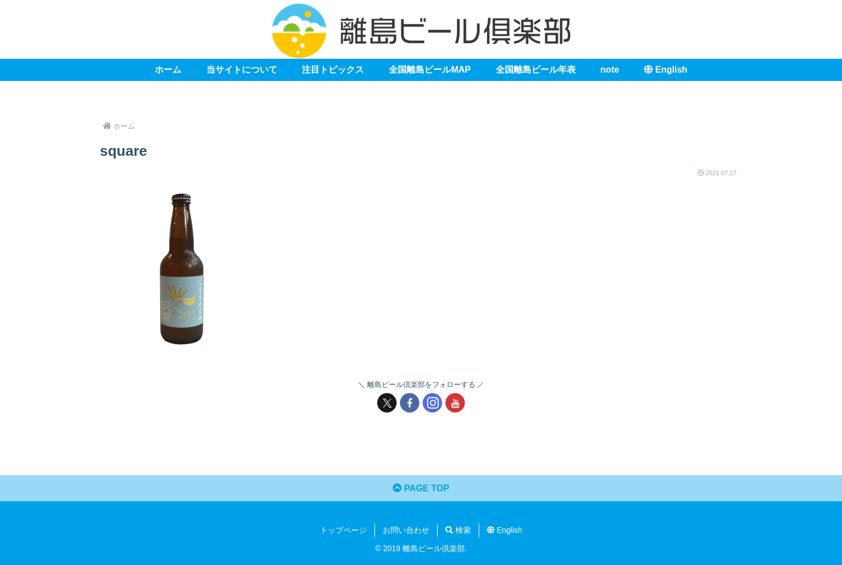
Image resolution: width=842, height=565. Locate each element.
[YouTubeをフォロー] (455, 403)
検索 (458, 530)
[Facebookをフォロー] (409, 403)
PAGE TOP (421, 488)
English (505, 530)
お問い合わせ (406, 530)
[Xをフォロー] (387, 403)
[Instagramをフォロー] (432, 403)
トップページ (343, 530)
